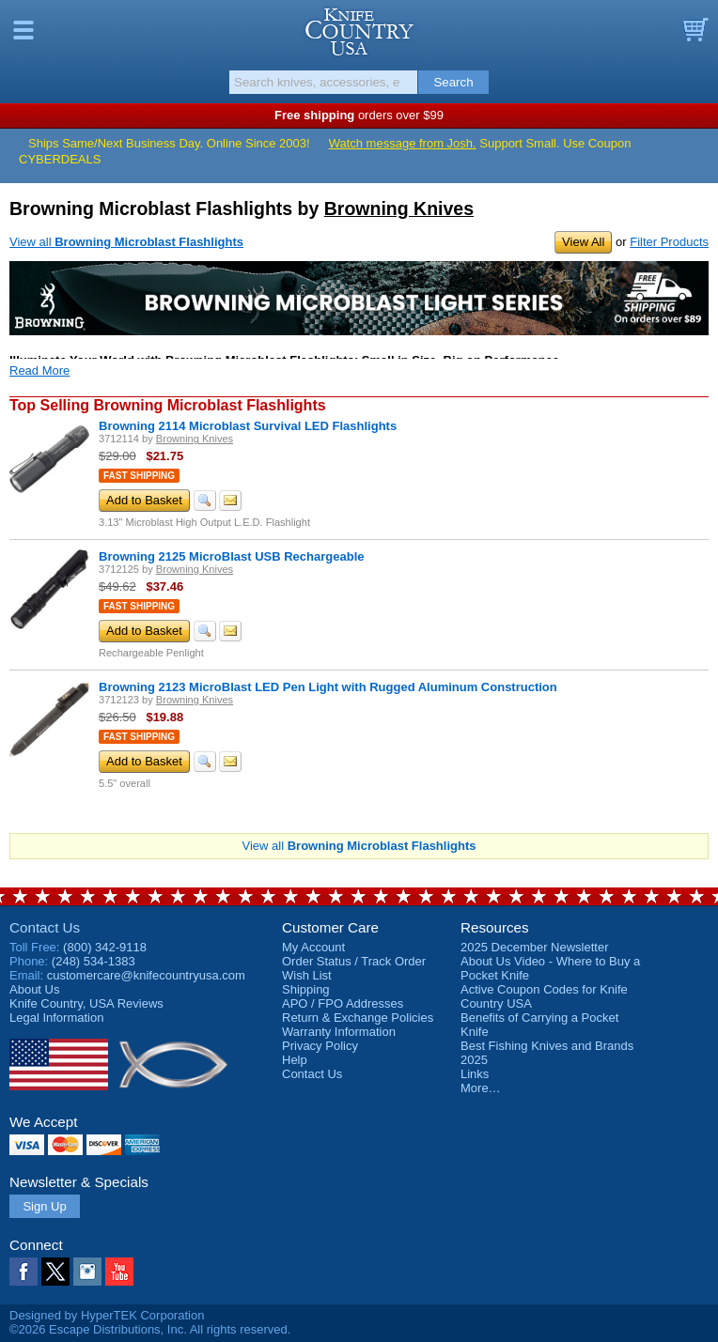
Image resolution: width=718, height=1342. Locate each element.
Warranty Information (339, 1032)
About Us (34, 989)
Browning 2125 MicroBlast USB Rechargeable (231, 556)
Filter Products (669, 242)
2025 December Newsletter (534, 947)
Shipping (306, 989)
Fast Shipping (139, 475)
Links (474, 1074)
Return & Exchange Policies (357, 1017)
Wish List (307, 975)
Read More (39, 370)
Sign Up (44, 1206)
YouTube (119, 1271)
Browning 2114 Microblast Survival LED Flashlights (248, 426)
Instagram (87, 1271)
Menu (23, 30)
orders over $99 (359, 115)
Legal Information (56, 1017)
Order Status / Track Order (354, 961)
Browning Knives (399, 208)
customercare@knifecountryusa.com (146, 975)
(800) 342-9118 (105, 947)
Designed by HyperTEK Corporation (106, 1315)
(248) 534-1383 (93, 961)
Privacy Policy (320, 1046)
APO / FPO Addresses (342, 1003)
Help (294, 1060)
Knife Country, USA (359, 32)
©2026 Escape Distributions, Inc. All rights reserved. (149, 1329)
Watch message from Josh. (402, 143)
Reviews (86, 1003)
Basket (694, 30)
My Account (313, 947)
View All (583, 242)
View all (126, 242)
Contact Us (44, 927)
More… (480, 1088)
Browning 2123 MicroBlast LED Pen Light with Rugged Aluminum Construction (328, 687)
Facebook (23, 1271)
